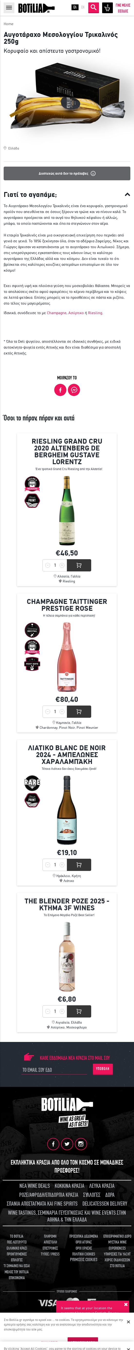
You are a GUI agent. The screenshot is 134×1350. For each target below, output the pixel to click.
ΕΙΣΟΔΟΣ (123, 11)
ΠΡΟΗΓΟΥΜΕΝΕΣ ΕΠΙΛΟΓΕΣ (17, 1257)
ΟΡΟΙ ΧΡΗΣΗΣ (84, 1248)
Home (8, 23)
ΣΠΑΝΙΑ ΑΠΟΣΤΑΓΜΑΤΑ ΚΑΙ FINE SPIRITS (42, 1203)
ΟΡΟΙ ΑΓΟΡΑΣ (84, 1242)
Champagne (56, 313)
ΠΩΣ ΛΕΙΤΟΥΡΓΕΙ (17, 1242)
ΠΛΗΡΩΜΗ (50, 1236)
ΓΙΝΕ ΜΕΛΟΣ (123, 5)
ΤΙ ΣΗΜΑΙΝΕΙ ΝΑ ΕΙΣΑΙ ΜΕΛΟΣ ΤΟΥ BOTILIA (17, 1269)
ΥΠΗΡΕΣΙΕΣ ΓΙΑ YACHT (117, 1254)
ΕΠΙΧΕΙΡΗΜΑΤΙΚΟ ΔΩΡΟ (117, 1236)
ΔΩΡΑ (110, 1195)
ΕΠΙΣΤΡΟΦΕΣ (50, 1248)
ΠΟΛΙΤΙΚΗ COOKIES (83, 1254)
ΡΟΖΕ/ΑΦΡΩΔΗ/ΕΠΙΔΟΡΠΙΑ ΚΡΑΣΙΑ (48, 1195)
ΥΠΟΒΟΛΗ (102, 1069)
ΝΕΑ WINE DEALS (34, 1186)
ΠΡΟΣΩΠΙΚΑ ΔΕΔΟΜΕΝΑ (83, 1236)
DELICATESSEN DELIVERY (104, 1203)
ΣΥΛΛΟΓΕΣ (91, 1195)
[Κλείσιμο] (128, 1322)
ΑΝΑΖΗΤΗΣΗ (93, 7)
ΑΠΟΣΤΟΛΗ (50, 1242)
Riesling (95, 313)
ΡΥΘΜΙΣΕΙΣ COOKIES (83, 1259)
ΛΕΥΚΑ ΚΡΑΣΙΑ (102, 1186)
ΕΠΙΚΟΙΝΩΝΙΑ (17, 1277)
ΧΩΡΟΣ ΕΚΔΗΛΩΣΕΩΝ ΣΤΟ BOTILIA (117, 1263)
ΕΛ (75, 7)
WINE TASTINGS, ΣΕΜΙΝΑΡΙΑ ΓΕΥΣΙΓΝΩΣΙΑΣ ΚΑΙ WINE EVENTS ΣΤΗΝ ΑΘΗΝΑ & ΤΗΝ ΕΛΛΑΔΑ (67, 1216)
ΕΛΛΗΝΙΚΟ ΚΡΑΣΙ (17, 1248)
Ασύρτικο (76, 313)
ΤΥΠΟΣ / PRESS (50, 1254)
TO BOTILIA (16, 1236)
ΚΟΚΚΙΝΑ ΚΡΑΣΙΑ (69, 1186)
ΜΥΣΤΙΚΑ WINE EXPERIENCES (117, 1245)
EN (82, 7)
